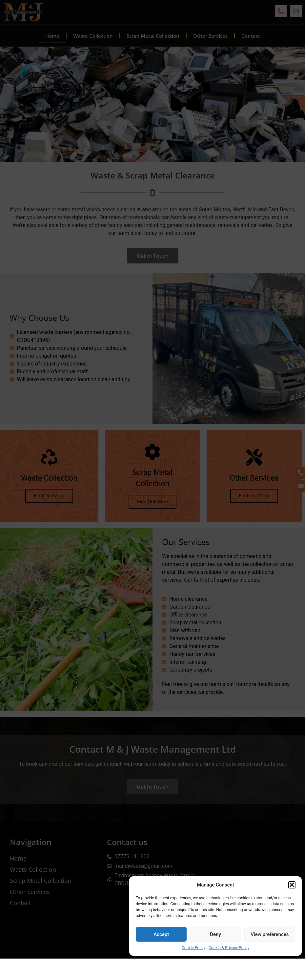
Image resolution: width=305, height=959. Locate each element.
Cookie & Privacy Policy (229, 948)
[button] (292, 885)
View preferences (270, 934)
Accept (161, 934)
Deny (215, 934)
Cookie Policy (193, 948)
